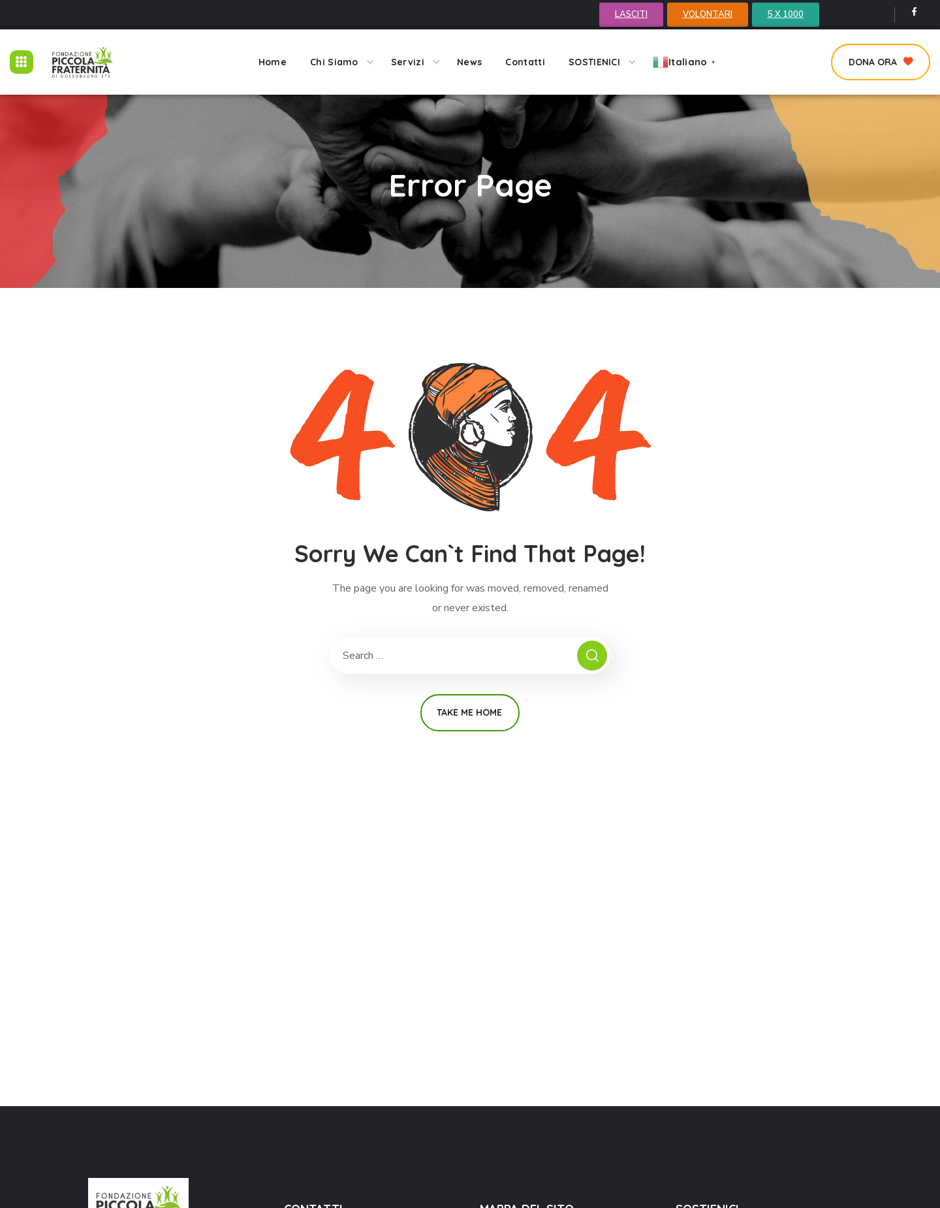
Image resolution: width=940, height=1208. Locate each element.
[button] (880, 62)
